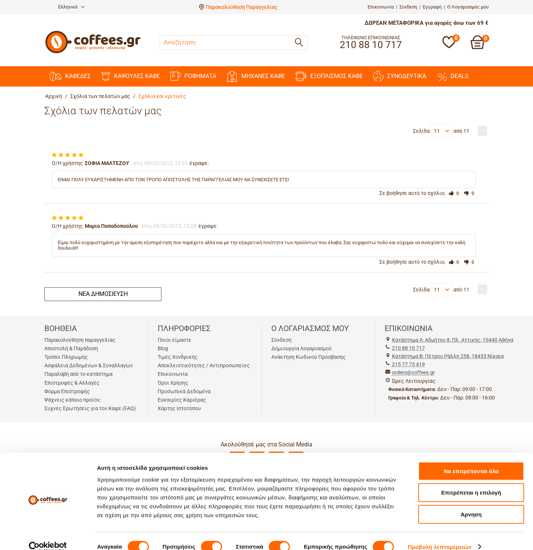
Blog (163, 348)
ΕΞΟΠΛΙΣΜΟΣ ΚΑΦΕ (329, 76)
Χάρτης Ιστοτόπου (179, 408)
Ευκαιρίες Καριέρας (182, 400)
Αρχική (53, 96)
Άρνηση (471, 503)
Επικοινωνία (381, 7)
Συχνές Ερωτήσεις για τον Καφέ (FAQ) (90, 408)
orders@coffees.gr (413, 372)
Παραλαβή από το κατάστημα (78, 374)
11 (441, 131)
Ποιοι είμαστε (174, 340)
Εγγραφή (432, 7)
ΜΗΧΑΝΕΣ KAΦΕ (256, 76)
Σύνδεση (408, 7)
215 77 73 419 (408, 364)
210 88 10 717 (408, 348)
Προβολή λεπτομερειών (440, 535)
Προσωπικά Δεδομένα (184, 391)
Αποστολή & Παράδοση (71, 348)
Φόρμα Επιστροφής (67, 391)
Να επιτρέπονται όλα (471, 459)
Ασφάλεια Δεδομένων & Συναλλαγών (88, 365)
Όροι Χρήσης (173, 383)
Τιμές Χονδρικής (178, 357)
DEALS (452, 76)
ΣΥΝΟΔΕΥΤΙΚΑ (399, 76)
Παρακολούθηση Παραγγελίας (241, 7)
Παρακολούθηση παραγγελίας (79, 340)
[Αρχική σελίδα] (93, 52)
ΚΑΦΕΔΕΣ (70, 76)
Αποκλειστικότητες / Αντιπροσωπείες (204, 365)
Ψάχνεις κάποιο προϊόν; (72, 400)
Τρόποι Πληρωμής (66, 357)
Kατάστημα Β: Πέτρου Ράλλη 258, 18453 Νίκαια (448, 356)
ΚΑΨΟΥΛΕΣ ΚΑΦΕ (130, 76)
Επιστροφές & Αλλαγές (72, 383)
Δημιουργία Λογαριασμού (301, 348)
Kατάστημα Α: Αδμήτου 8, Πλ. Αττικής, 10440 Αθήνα (452, 340)
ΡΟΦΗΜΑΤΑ (193, 76)
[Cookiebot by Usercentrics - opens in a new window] (48, 535)
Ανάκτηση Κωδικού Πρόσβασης (308, 357)
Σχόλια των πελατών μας (100, 96)
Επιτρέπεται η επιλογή (471, 481)
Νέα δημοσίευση (103, 293)
